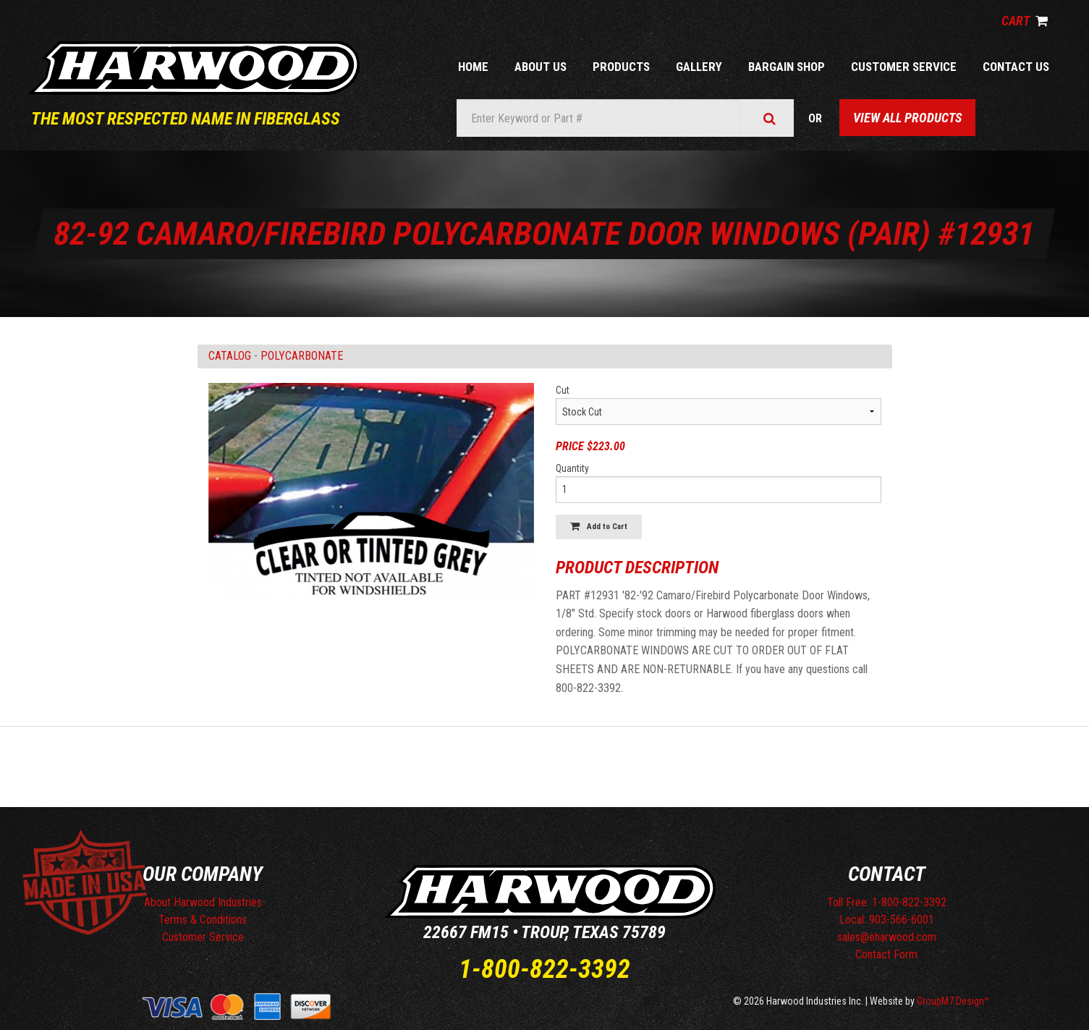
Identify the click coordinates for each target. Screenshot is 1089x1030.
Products (621, 66)
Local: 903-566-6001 (886, 919)
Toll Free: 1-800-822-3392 (886, 902)
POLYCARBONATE (301, 356)
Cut (562, 390)
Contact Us (1016, 66)
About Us (540, 66)
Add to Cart (598, 526)
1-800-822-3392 (544, 969)
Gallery (699, 66)
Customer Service (904, 66)
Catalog (229, 356)
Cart (1024, 20)
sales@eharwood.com (886, 937)
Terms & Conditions (202, 919)
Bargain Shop (786, 66)
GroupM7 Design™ (953, 1001)
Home (473, 66)
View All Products (907, 117)
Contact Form (886, 954)
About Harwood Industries (203, 902)
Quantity (572, 468)
